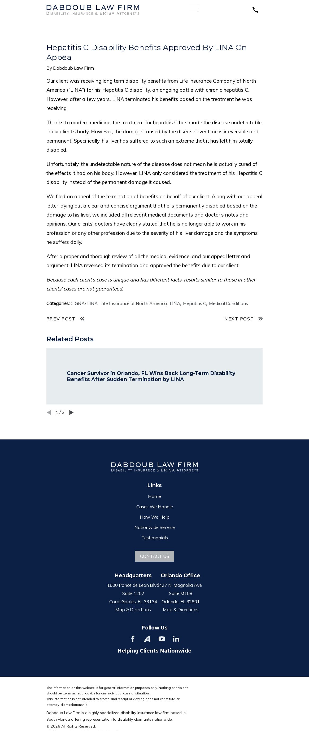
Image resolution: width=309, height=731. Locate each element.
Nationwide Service (154, 527)
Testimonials (154, 537)
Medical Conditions (228, 303)
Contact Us (154, 556)
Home (154, 496)
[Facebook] (133, 639)
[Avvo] (147, 639)
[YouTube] (162, 639)
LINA (175, 303)
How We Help (154, 517)
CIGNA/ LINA (84, 303)
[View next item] (71, 412)
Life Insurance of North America (134, 303)
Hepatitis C (194, 303)
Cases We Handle (154, 506)
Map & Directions (133, 609)
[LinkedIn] (176, 639)
